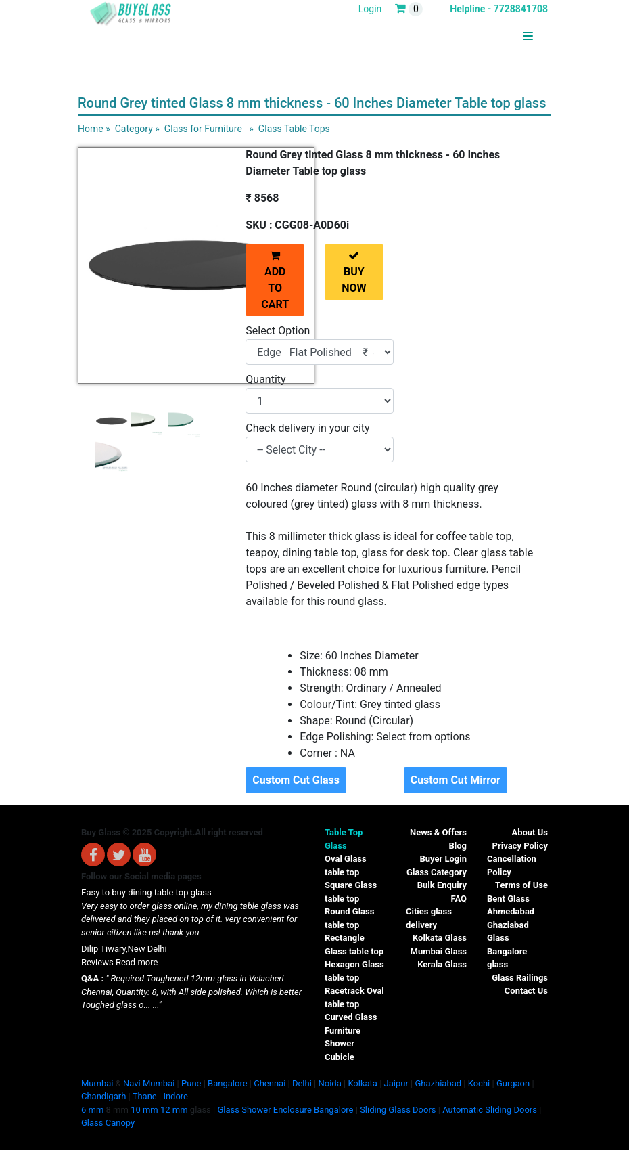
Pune (191, 1083)
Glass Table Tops (294, 128)
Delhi (302, 1083)
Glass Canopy (108, 1123)
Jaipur (396, 1083)
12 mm (174, 1110)
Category (134, 128)
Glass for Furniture (203, 128)
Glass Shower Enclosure (264, 1110)
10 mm (144, 1110)
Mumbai (97, 1083)
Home (90, 128)
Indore (175, 1096)
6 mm (92, 1110)
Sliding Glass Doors (398, 1110)
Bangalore (227, 1083)
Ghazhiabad (438, 1083)
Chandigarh (103, 1096)
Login (370, 8)
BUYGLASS (500, 36)
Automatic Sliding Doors (489, 1110)
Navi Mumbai (148, 1083)
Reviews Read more (119, 962)
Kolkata (362, 1083)
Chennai (269, 1083)
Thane (145, 1096)
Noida (329, 1083)
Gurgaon (513, 1083)
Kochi (479, 1083)
